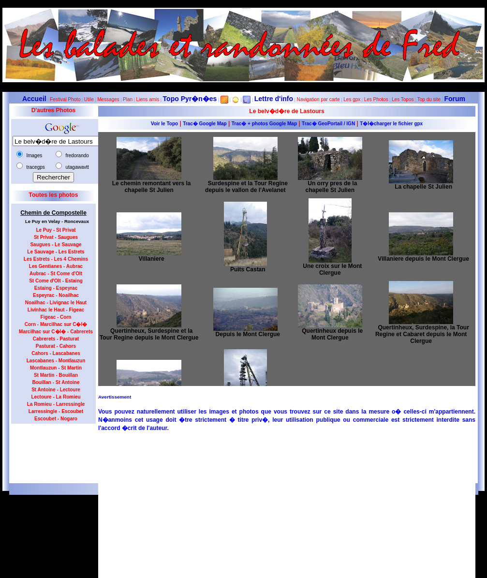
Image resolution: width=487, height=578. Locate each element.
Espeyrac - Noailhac (56, 295)
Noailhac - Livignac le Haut (56, 302)
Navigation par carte (318, 99)
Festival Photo (65, 99)
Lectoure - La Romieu (55, 397)
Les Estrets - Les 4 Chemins (56, 259)
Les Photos (376, 99)
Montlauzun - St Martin (56, 368)
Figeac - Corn (56, 317)
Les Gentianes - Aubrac (56, 266)
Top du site (429, 99)
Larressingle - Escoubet (56, 411)
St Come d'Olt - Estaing (56, 280)
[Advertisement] (50, 450)
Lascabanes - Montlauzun (56, 360)
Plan (128, 99)
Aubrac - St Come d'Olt (56, 273)
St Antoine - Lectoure (55, 389)
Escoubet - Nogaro (55, 418)
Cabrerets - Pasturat (56, 338)
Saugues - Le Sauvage (55, 244)
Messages (108, 99)
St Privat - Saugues (56, 237)
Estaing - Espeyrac (55, 288)
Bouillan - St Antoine (56, 382)
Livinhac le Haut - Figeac (56, 309)
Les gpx (351, 99)
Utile (89, 99)
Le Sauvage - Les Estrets (55, 251)
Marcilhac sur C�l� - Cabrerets (56, 331)
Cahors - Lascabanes (55, 353)
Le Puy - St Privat (55, 230)
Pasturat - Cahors (56, 346)
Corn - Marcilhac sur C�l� (56, 324)
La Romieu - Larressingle (56, 404)
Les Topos (402, 99)
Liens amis (147, 99)
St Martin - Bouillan (56, 375)
